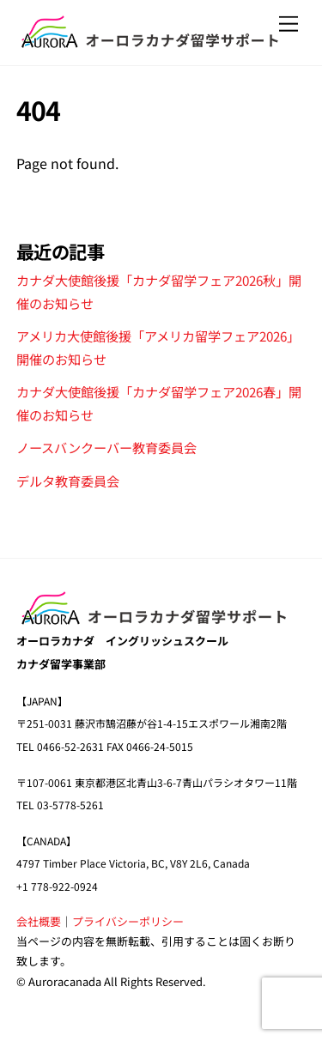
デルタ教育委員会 (67, 480)
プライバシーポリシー (128, 921)
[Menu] (288, 23)
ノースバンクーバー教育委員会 (106, 447)
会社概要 (38, 921)
